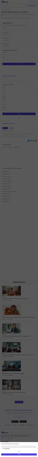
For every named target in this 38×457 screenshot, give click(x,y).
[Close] (36, 444)
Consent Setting (6, 448)
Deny (19, 451)
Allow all (19, 454)
